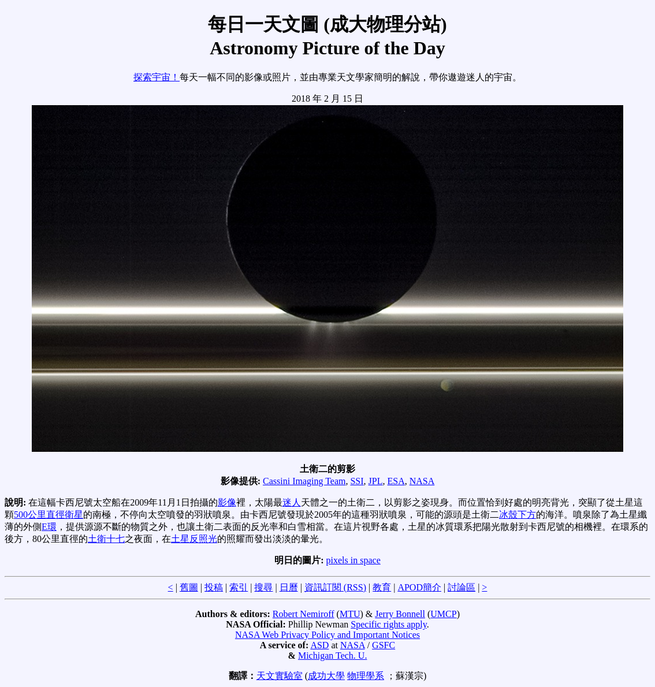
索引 (238, 587)
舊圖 (189, 587)
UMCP (443, 614)
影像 (227, 502)
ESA (396, 481)
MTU (350, 614)
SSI (356, 481)
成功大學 (326, 676)
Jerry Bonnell (400, 614)
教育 (382, 587)
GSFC (383, 645)
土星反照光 (194, 539)
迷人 (291, 502)
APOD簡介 (419, 587)
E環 (49, 527)
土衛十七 (106, 539)
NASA (422, 481)
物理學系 (365, 676)
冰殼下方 (517, 514)
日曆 (289, 587)
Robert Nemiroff (303, 614)
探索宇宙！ (156, 77)
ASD (319, 645)
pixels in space (353, 560)
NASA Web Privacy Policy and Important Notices (327, 635)
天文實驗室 (279, 676)
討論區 (461, 587)
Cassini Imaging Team (304, 481)
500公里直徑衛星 (48, 514)
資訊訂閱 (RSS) (335, 587)
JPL (376, 481)
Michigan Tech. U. (332, 655)
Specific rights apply (388, 624)
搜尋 (263, 587)
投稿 (213, 587)
